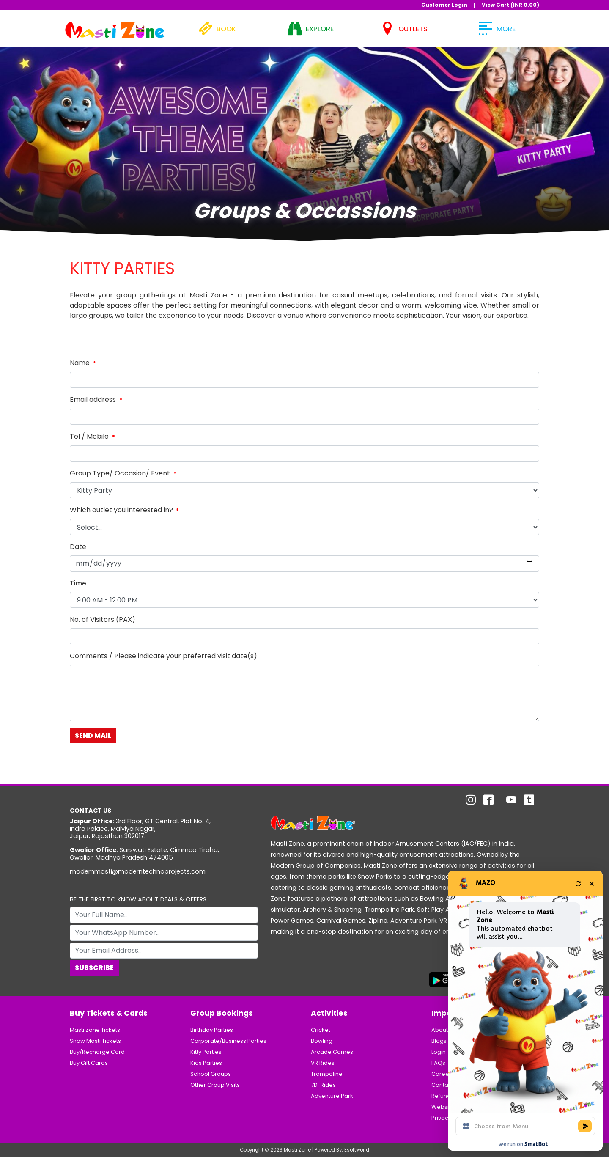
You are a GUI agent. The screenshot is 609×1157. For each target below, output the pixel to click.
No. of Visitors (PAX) (102, 619)
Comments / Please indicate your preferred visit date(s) (163, 656)
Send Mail (93, 735)
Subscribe (94, 968)
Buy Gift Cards (89, 1063)
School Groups (210, 1074)
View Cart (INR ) (510, 4)
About (439, 1030)
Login (438, 1052)
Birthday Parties (211, 1030)
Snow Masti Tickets (95, 1041)
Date (78, 547)
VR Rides (323, 1063)
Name (84, 363)
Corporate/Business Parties (228, 1041)
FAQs (438, 1063)
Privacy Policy (450, 1118)
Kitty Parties (206, 1052)
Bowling (321, 1041)
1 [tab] (304, 215)
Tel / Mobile (93, 436)
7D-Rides (323, 1085)
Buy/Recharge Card (97, 1052)
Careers (442, 1074)
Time (78, 583)
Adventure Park (332, 1096)
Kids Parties (206, 1063)
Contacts (443, 1085)
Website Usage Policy (461, 1107)
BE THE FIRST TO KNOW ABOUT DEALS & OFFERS (138, 899)
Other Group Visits (215, 1085)
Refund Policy (449, 1096)
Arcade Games (332, 1052)
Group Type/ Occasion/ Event (124, 473)
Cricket (320, 1030)
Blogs (439, 1041)
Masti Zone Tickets (95, 1030)
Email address (97, 399)
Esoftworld (356, 1149)
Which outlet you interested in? (125, 510)
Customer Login (444, 4)
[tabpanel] (304, 138)
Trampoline (327, 1074)
